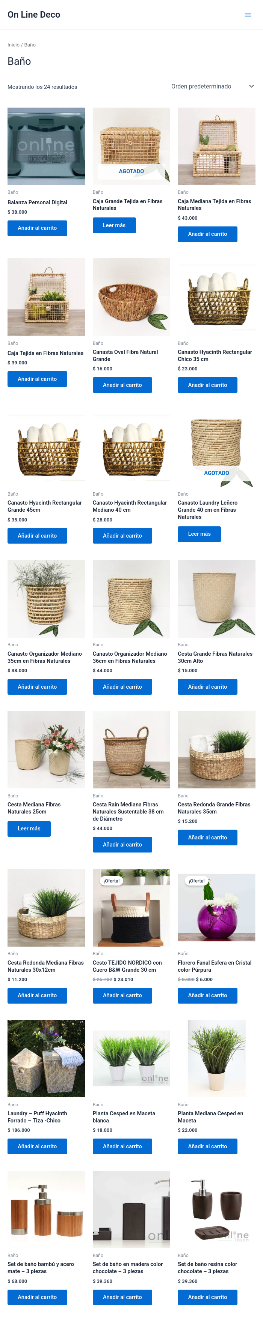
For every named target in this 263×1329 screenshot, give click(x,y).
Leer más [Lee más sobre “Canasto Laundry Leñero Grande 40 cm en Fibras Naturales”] (199, 534)
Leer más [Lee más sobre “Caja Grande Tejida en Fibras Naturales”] (114, 225)
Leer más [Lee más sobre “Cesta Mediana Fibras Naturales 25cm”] (29, 829)
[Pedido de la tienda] (211, 86)
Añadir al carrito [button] (37, 228)
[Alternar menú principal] (247, 14)
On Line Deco (34, 14)
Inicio (14, 45)
